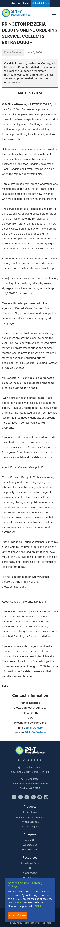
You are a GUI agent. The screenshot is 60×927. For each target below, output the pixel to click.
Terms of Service (32, 923)
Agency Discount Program (30, 817)
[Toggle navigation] (54, 13)
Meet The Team (30, 850)
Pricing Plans (30, 812)
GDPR (38, 906)
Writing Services (30, 822)
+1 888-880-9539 (32, 760)
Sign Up (15, 3)
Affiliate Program (30, 827)
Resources (30, 857)
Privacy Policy (15, 923)
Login (26, 3)
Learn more (14, 902)
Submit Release (40, 3)
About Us (30, 840)
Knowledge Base (30, 863)
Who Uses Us (30, 845)
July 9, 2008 (34, 52)
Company (30, 834)
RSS (30, 868)
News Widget (30, 873)
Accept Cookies (17, 915)
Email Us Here (34, 727)
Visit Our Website (35, 732)
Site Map (47, 923)
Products (30, 806)
